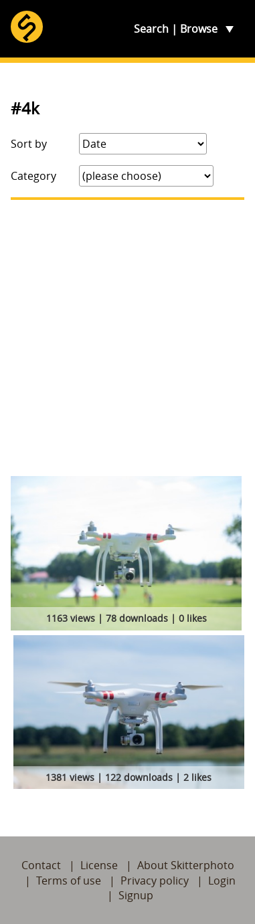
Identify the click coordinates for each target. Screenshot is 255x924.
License (99, 865)
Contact (41, 865)
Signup (135, 895)
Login (222, 880)
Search (151, 28)
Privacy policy (154, 880)
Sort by (29, 143)
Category (33, 175)
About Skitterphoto (185, 865)
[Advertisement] (127, 338)
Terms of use (68, 880)
